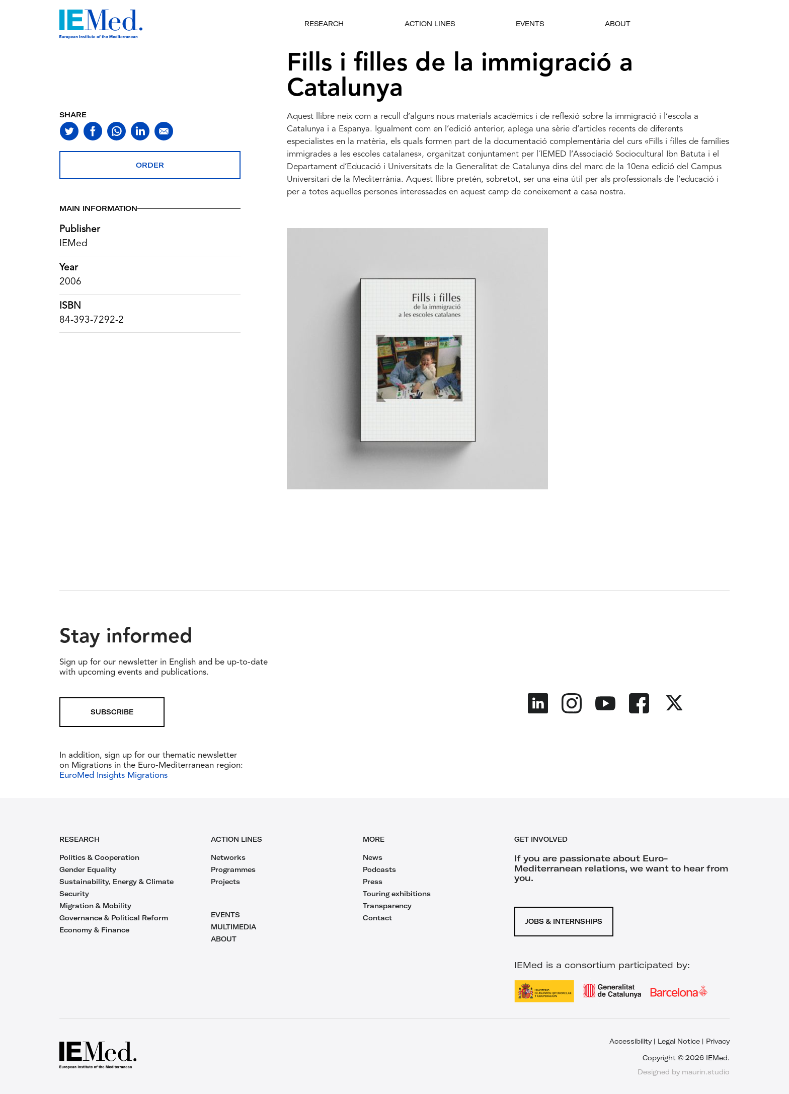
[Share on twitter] (69, 131)
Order (150, 165)
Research (324, 24)
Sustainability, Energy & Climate (116, 882)
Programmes (233, 869)
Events (530, 24)
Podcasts (379, 869)
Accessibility (630, 1041)
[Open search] (683, 24)
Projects (225, 882)
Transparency (387, 906)
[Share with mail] (164, 131)
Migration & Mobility (95, 906)
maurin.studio (706, 1072)
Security (74, 894)
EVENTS (225, 915)
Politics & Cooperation (99, 857)
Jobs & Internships (563, 921)
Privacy (718, 1041)
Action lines (430, 24)
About (617, 24)
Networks (228, 857)
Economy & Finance (94, 930)
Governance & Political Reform (113, 918)
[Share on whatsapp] (116, 131)
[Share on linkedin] (140, 131)
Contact (377, 918)
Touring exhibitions (397, 894)
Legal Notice (679, 1041)
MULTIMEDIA (233, 927)
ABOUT (223, 939)
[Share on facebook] (93, 131)
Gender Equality (87, 869)
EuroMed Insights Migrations (113, 775)
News (372, 857)
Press (372, 882)
